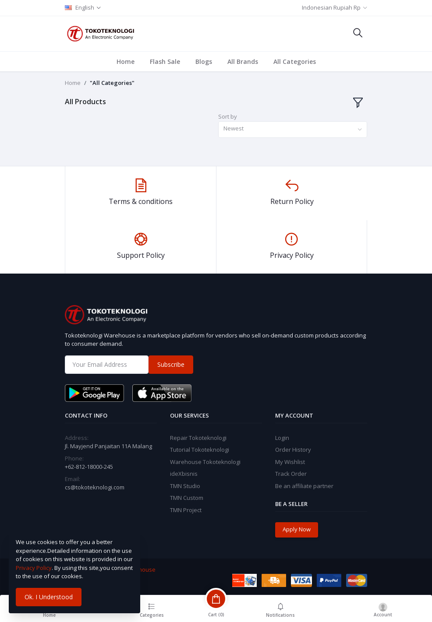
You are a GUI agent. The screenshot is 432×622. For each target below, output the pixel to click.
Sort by (227, 116)
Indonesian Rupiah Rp (331, 7)
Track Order (291, 474)
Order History (293, 449)
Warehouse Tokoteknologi (205, 462)
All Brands (242, 61)
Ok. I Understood (49, 597)
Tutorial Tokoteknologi (199, 449)
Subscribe (170, 364)
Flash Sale (165, 61)
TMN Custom (186, 498)
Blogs (203, 61)
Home (126, 61)
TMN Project (186, 510)
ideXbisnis (184, 474)
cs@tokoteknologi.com (94, 487)
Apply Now (297, 529)
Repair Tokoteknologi (198, 438)
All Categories (294, 61)
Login (282, 438)
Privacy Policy (34, 568)
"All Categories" (112, 83)
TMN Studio (185, 486)
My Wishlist (290, 462)
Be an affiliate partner (304, 486)
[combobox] (292, 129)
